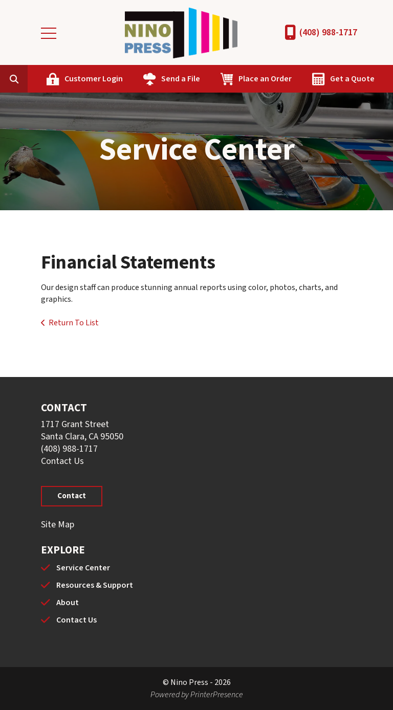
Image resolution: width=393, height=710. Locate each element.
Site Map (57, 524)
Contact (71, 496)
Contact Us (62, 461)
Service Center (83, 567)
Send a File (180, 78)
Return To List (74, 322)
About (67, 602)
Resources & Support (94, 585)
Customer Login (93, 78)
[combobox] (30, 79)
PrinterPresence (216, 694)
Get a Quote (352, 78)
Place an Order (265, 78)
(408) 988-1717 (328, 32)
